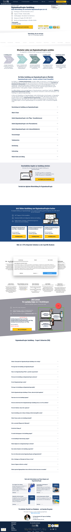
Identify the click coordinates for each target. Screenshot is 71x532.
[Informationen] (13, 524)
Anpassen (35, 273)
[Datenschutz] (37, 531)
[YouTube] (53, 529)
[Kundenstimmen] (14, 530)
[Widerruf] (42, 531)
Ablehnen (21, 273)
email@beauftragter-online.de (38, 519)
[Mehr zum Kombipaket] (22, 329)
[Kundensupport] (13, 522)
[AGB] (33, 531)
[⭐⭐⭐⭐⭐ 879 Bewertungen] (62, 3)
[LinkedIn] (51, 529)
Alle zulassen (49, 273)
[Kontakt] (13, 527)
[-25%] (58, 306)
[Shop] (13, 525)
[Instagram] (56, 529)
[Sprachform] (13, 528)
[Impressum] (29, 531)
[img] (3, 41)
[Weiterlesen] (17, 492)
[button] (15, 2)
